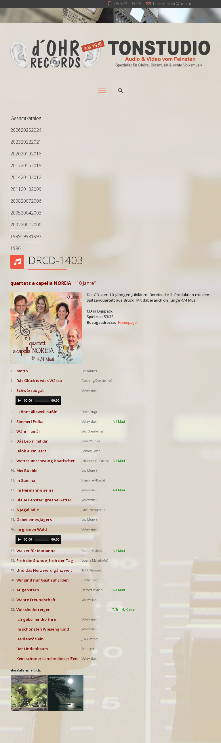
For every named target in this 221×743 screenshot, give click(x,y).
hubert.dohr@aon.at (172, 3)
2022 (26, 142)
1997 (36, 236)
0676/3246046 (127, 3)
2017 (15, 165)
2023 (15, 142)
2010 (26, 189)
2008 (15, 201)
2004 (26, 213)
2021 (36, 142)
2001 (26, 224)
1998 (26, 236)
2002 (15, 224)
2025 (26, 130)
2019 (26, 154)
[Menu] (102, 90)
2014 (15, 177)
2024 (36, 130)
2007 (26, 201)
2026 (15, 130)
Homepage (127, 322)
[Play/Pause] (19, 400)
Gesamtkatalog (25, 118)
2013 (26, 177)
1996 (15, 248)
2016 (26, 165)
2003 (36, 213)
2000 (36, 224)
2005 (15, 213)
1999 (15, 236)
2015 (36, 165)
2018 (36, 154)
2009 (36, 189)
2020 (15, 154)
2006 (36, 201)
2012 (36, 177)
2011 (15, 189)
